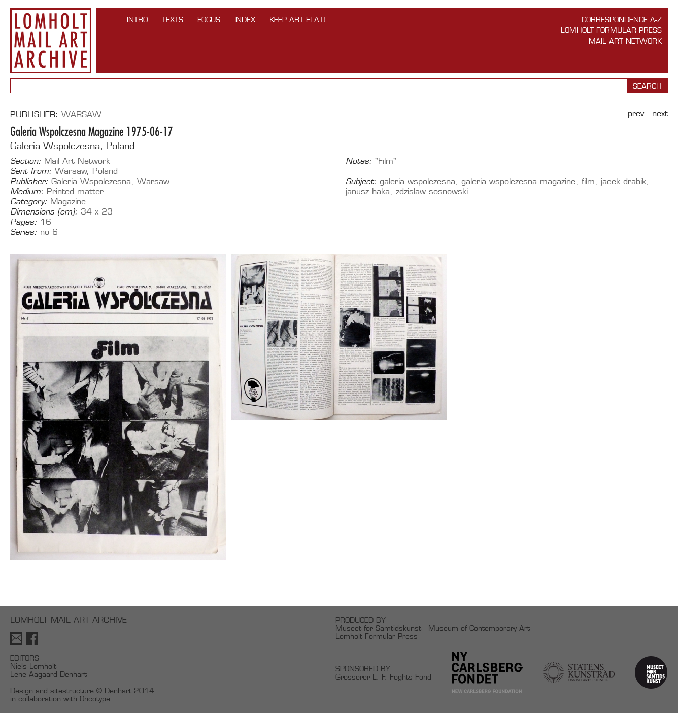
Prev (636, 113)
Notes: (359, 161)
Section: (25, 161)
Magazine (68, 201)
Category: (28, 202)
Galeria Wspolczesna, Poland (72, 145)
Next (660, 113)
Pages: (23, 222)
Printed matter (75, 191)
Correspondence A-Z (622, 19)
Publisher (32, 114)
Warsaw (81, 114)
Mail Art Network (625, 41)
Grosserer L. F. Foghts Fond (383, 676)
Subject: (361, 181)
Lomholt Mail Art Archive (50, 40)
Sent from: (31, 171)
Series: (23, 232)
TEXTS (172, 19)
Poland (105, 171)
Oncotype (95, 698)
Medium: (27, 192)
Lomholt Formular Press (611, 30)
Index (244, 19)
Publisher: (29, 181)
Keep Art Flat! (297, 19)
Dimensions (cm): (44, 212)
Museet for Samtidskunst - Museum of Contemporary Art (432, 628)
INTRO (137, 19)
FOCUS (208, 19)
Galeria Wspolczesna (91, 181)
